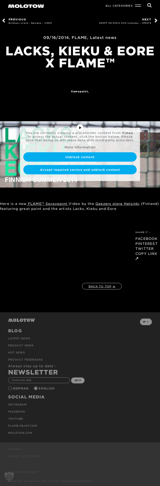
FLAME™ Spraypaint (48, 203)
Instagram (17, 404)
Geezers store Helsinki (117, 203)
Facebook (16, 411)
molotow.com (20, 432)
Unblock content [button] (80, 157)
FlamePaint (79, 91)
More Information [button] (80, 147)
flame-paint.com (22, 425)
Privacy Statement (24, 456)
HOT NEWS (16, 352)
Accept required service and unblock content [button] (80, 169)
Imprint (14, 449)
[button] (9, 477)
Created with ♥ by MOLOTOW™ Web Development (50, 481)
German (21, 388)
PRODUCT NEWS (21, 345)
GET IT (78, 380)
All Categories (119, 5)
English (47, 388)
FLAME (79, 37)
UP (145, 321)
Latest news (103, 37)
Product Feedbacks (25, 359)
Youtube (15, 418)
